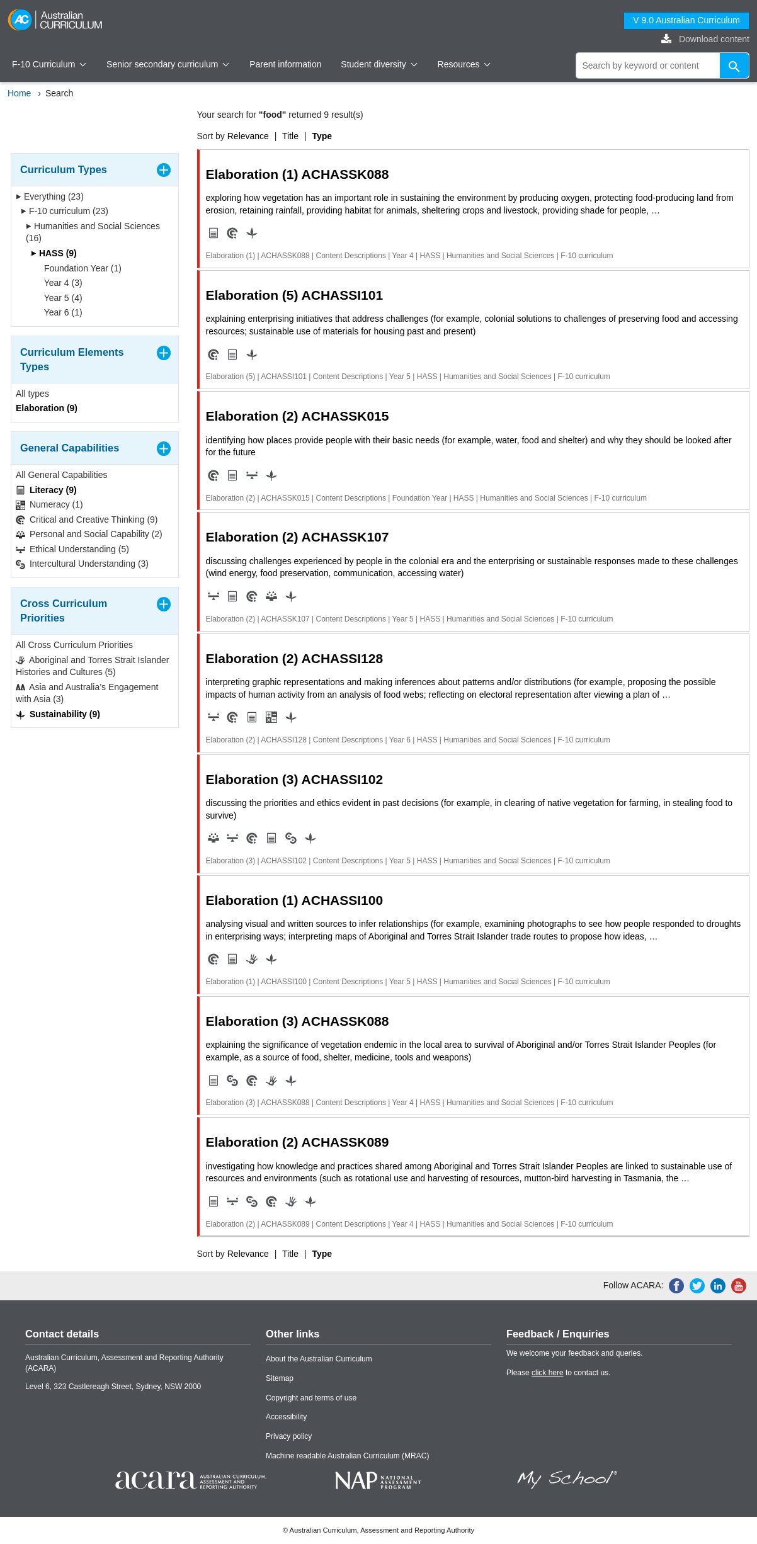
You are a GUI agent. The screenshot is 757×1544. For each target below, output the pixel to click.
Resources (464, 64)
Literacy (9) (46, 490)
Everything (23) (50, 196)
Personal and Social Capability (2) (89, 534)
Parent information (285, 64)
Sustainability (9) (58, 714)
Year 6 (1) (59, 312)
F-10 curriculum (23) (64, 211)
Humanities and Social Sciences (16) (93, 232)
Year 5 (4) (59, 298)
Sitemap (279, 1378)
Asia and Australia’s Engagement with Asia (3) (87, 693)
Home (19, 93)
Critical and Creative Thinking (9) (87, 519)
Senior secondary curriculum (167, 64)
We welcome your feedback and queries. (574, 1353)
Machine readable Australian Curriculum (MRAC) (347, 1455)
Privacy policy (289, 1436)
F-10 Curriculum (49, 64)
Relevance (248, 136)
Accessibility (286, 1416)
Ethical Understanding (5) (72, 549)
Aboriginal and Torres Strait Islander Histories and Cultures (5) (92, 666)
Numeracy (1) (49, 504)
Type (322, 136)
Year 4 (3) (59, 283)
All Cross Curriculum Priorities (74, 645)
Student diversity (379, 64)
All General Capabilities (62, 475)
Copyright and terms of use (311, 1398)
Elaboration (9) (46, 408)
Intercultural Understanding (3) (82, 564)
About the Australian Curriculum (319, 1358)
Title (290, 136)
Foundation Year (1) (79, 268)
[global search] (662, 65)
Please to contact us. (558, 1372)
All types (32, 394)
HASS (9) (54, 253)
